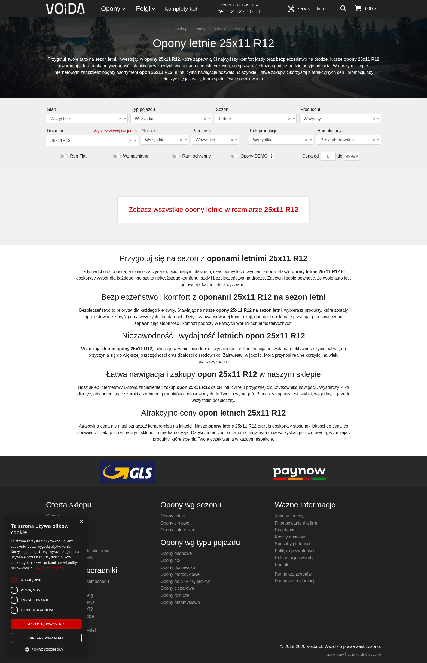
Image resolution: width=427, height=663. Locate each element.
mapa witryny (334, 654)
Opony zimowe (174, 523)
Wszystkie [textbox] (86, 119)
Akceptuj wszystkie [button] (46, 624)
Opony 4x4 (170, 560)
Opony (113, 9)
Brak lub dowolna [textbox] (348, 140)
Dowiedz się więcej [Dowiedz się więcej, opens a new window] (49, 568)
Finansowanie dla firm (296, 523)
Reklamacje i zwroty (294, 557)
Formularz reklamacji (295, 581)
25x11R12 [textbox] (91, 140)
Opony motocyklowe (180, 574)
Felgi (146, 9)
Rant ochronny (196, 156)
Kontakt (282, 564)
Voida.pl (181, 29)
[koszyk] (366, 8)
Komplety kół (180, 8)
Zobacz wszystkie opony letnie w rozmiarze (213, 209)
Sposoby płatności (292, 543)
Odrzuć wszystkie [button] (46, 637)
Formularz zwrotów (293, 574)
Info (322, 9)
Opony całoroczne (178, 530)
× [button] (81, 522)
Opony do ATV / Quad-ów (185, 581)
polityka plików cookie (364, 654)
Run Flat (78, 156)
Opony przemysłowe (180, 602)
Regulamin (285, 530)
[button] (46, 649)
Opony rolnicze (175, 595)
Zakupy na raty (289, 516)
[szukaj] (343, 8)
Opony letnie (172, 516)
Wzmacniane (135, 156)
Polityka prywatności (294, 551)
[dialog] (46, 587)
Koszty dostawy (290, 537)
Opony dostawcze (177, 567)
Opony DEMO (254, 156)
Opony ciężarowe (177, 588)
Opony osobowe (176, 553)
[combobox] (87, 118)
